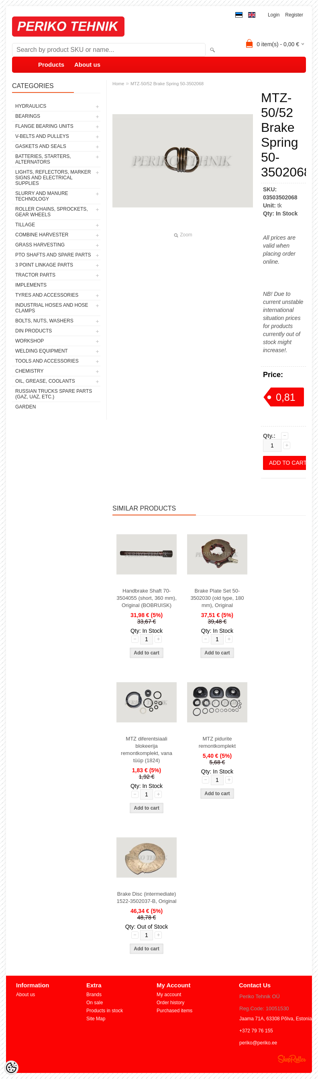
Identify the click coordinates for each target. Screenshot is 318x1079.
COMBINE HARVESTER (41, 235)
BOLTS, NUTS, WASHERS (44, 321)
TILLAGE (25, 225)
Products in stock (104, 1010)
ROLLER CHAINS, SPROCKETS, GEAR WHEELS (51, 211)
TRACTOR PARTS (35, 275)
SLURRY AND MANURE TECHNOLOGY (41, 196)
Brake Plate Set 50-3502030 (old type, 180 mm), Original (217, 598)
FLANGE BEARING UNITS (44, 126)
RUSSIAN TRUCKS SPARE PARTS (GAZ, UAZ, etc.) (53, 394)
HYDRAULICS (30, 106)
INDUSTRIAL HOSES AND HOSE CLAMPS (51, 308)
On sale (94, 1002)
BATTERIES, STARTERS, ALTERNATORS (43, 159)
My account (169, 994)
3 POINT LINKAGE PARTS (44, 265)
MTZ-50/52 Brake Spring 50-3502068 (167, 83)
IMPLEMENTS (31, 285)
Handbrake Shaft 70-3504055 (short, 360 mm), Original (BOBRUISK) (146, 598)
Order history (170, 1002)
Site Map (95, 1019)
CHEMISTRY (29, 371)
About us (87, 64)
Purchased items (174, 1010)
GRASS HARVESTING (40, 245)
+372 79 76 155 (256, 1031)
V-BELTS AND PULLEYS (42, 136)
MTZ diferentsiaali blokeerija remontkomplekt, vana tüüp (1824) (146, 749)
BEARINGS (27, 116)
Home (118, 83)
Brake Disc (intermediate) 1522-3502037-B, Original (147, 897)
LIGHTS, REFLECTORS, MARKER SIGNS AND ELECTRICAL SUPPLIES (53, 177)
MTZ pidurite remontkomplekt (217, 742)
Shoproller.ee (292, 1059)
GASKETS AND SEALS (40, 146)
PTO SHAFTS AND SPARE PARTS (53, 255)
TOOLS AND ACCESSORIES (47, 361)
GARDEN (25, 407)
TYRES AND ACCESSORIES (46, 295)
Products (51, 64)
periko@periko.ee (258, 1043)
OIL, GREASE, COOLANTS (45, 381)
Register (294, 15)
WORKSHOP (29, 341)
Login (273, 15)
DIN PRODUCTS (33, 331)
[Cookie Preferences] (11, 1068)
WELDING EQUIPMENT (41, 351)
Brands (94, 994)
